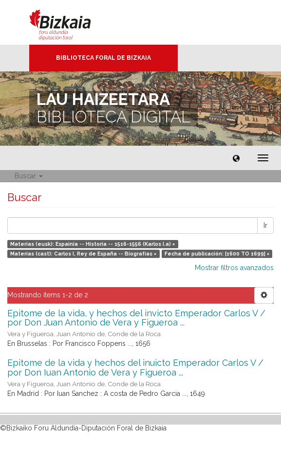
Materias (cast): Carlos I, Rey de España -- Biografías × (83, 254)
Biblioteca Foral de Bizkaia (103, 57)
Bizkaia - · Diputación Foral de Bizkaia (70, 22)
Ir (265, 225)
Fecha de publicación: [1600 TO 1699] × (217, 254)
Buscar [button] (29, 176)
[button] (236, 158)
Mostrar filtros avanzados (234, 268)
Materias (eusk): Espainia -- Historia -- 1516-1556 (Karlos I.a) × (92, 244)
